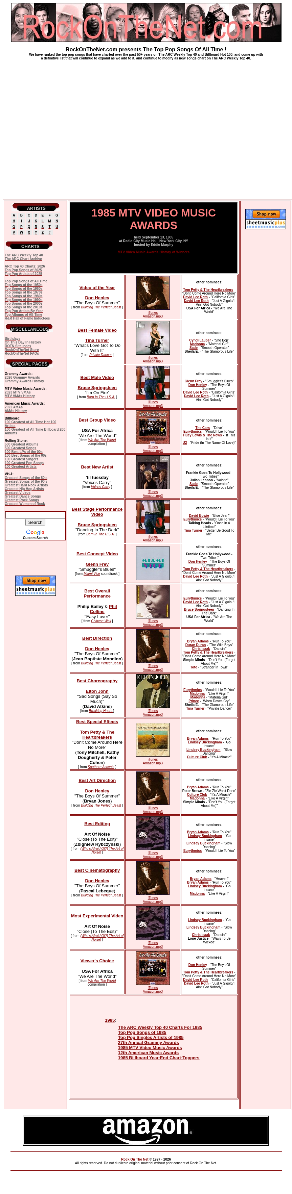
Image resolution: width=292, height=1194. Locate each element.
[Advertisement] (144, 127)
